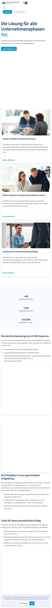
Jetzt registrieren (19, 12)
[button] (23, 603)
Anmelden (7, 12)
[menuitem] (26, 577)
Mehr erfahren (8, 151)
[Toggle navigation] (4, 7)
